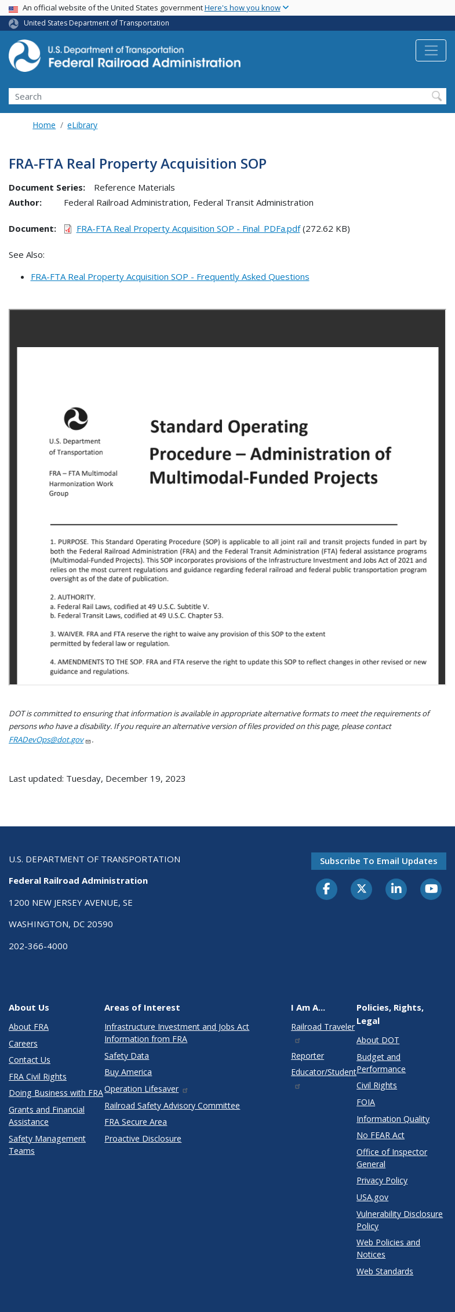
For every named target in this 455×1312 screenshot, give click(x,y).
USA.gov (372, 1196)
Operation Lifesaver (146, 1088)
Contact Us (29, 1059)
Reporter (307, 1055)
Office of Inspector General (391, 1157)
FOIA (365, 1101)
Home (44, 124)
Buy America (128, 1071)
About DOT (377, 1039)
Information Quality (392, 1118)
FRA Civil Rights (38, 1076)
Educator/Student (323, 1077)
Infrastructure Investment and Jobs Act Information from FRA (176, 1032)
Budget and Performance (381, 1062)
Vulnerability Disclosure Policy (399, 1219)
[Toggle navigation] (431, 50)
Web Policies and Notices (388, 1248)
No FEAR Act (380, 1134)
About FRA (29, 1026)
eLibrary (82, 124)
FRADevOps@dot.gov (50, 739)
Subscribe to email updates (379, 860)
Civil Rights (376, 1085)
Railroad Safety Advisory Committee (172, 1105)
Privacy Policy (381, 1180)
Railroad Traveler (323, 1032)
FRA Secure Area (135, 1121)
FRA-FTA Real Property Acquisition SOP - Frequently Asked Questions (170, 276)
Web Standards (384, 1271)
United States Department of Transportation (96, 23)
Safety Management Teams (47, 1144)
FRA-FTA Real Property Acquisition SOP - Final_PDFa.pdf (188, 228)
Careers (23, 1043)
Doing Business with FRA (56, 1092)
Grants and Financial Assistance (47, 1115)
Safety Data (126, 1055)
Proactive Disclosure (142, 1138)
